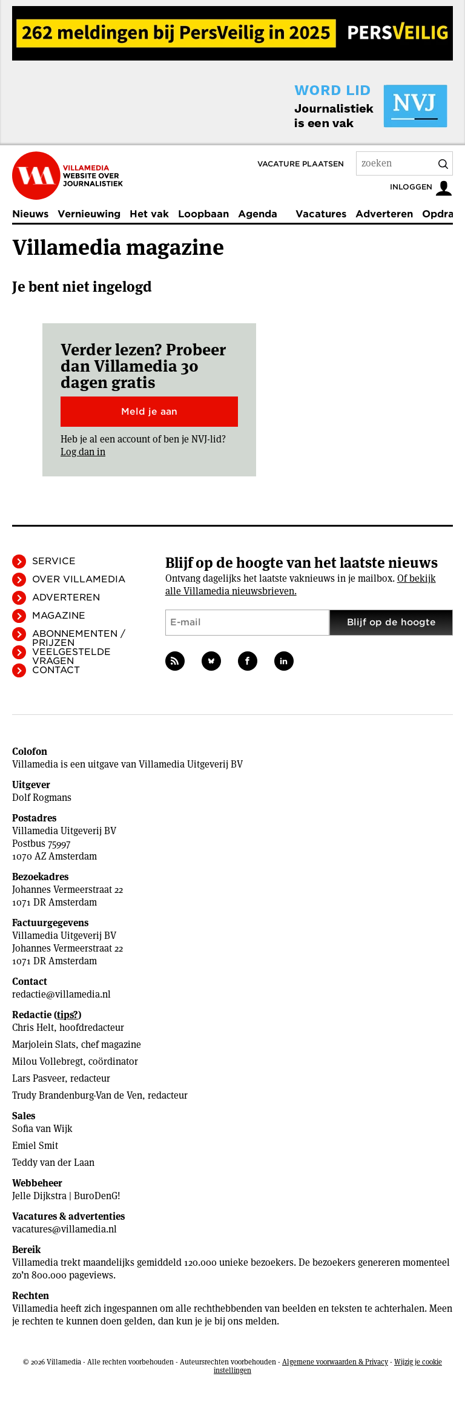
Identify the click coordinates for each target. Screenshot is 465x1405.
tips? (67, 1015)
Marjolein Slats (44, 1044)
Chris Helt (33, 1027)
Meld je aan (149, 411)
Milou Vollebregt (47, 1061)
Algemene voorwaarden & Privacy (335, 1361)
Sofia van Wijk (42, 1128)
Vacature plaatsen (300, 163)
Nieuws (30, 214)
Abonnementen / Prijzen (78, 638)
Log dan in (83, 452)
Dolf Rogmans (41, 797)
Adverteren (384, 214)
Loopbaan (203, 214)
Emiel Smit (35, 1145)
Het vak (149, 214)
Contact (56, 670)
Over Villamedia (78, 579)
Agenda (257, 214)
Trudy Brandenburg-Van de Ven (77, 1095)
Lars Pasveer (38, 1078)
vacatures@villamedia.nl (64, 1229)
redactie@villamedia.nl (61, 994)
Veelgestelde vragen (71, 656)
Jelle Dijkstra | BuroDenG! (66, 1195)
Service (54, 561)
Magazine (58, 615)
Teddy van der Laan (53, 1162)
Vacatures (320, 214)
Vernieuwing (89, 214)
